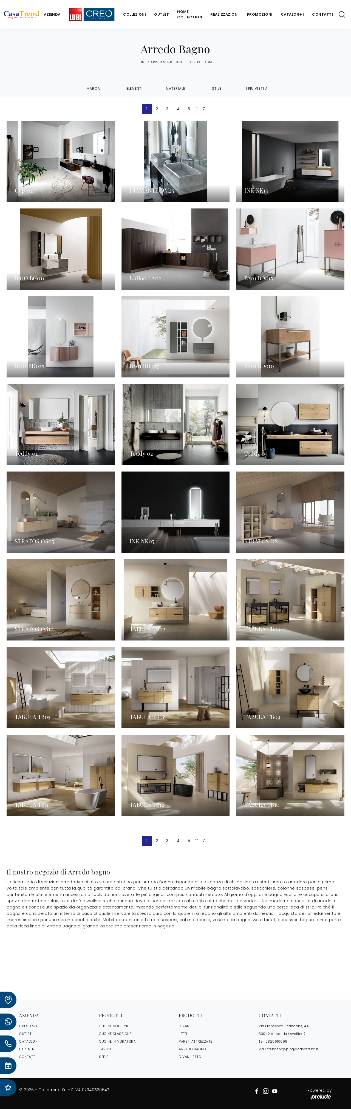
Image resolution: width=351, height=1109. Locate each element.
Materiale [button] (175, 88)
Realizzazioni (224, 14)
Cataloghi (292, 14)
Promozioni (260, 14)
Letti (183, 1033)
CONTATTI (27, 1056)
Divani (184, 1026)
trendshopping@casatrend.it (292, 1049)
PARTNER (27, 1049)
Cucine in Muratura (117, 1041)
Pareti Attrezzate (195, 1041)
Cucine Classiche (115, 1033)
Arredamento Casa (167, 62)
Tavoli (105, 1049)
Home (142, 62)
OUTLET (25, 1033)
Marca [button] (93, 88)
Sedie (104, 1056)
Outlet (161, 14)
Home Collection (189, 14)
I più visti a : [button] (258, 88)
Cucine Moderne (114, 1026)
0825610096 (276, 1041)
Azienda (52, 14)
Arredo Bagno (201, 62)
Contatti (322, 14)
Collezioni (134, 14)
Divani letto (190, 1056)
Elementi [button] (134, 88)
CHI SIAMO (28, 1026)
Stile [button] (216, 88)
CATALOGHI (29, 1041)
